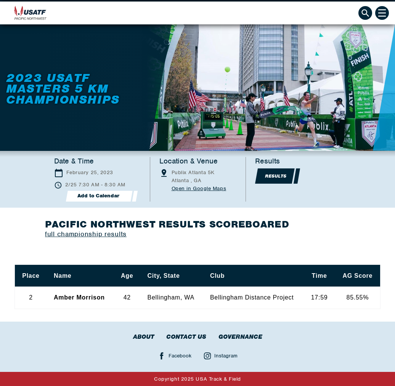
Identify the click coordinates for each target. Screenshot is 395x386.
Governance (240, 337)
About (143, 337)
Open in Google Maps (199, 188)
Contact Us (186, 337)
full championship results (86, 234)
